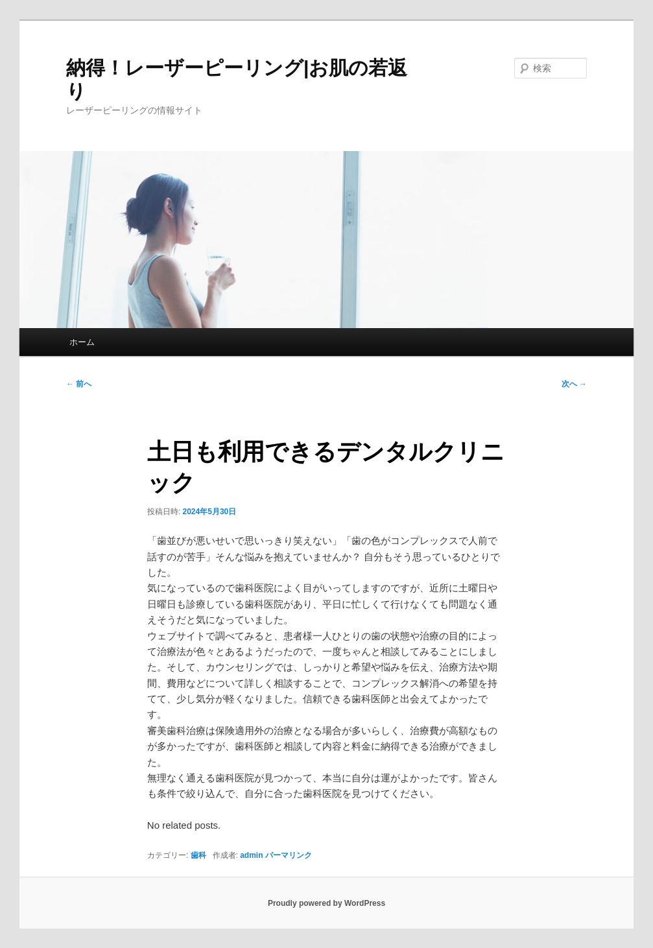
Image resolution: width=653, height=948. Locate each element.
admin (251, 855)
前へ (78, 383)
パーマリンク (288, 855)
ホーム (82, 342)
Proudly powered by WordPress (326, 903)
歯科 (198, 855)
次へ (574, 383)
